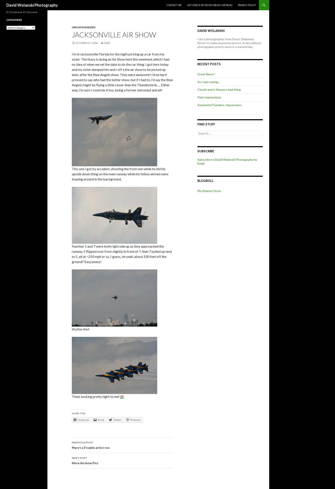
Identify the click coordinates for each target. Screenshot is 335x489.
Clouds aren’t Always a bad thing (219, 89)
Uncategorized (83, 27)
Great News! (206, 74)
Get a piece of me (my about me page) (209, 5)
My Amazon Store (209, 191)
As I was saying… (208, 82)
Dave (107, 43)
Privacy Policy (247, 5)
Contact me (174, 5)
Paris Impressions (209, 97)
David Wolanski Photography (32, 5)
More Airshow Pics (122, 460)
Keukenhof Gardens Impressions (219, 105)
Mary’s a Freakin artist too (122, 444)
